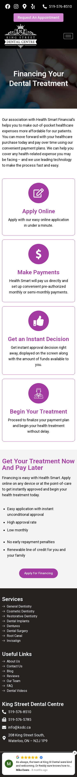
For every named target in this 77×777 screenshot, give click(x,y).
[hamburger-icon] (68, 36)
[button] (74, 753)
